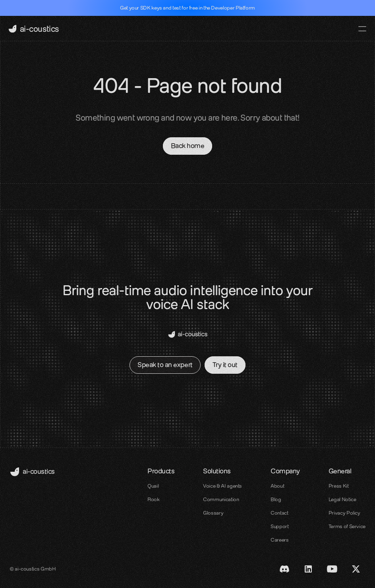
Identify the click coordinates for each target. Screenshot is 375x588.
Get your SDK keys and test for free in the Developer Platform (187, 8)
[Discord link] (284, 568)
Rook (153, 499)
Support (279, 526)
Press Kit (339, 486)
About (277, 486)
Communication (221, 499)
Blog (276, 499)
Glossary (213, 513)
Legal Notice (342, 499)
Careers (279, 540)
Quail (153, 486)
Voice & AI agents (222, 486)
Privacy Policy (344, 513)
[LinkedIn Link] (308, 568)
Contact (279, 513)
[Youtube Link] (332, 568)
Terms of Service (347, 526)
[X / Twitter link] (355, 568)
